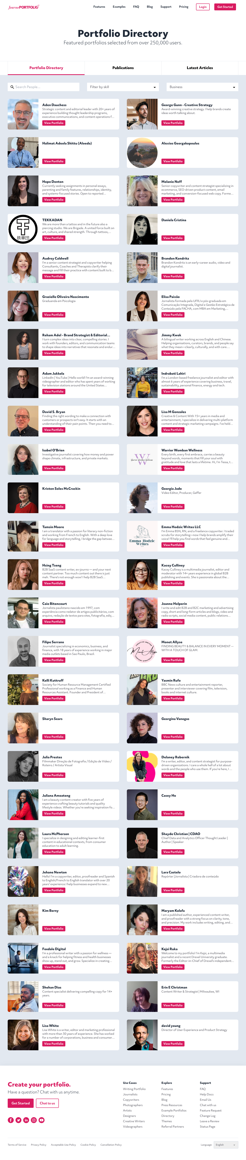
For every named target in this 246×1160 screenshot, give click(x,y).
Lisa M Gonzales (173, 412)
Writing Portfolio (134, 1089)
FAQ (136, 7)
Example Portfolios (173, 1110)
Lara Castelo (171, 872)
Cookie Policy (88, 1144)
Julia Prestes (52, 757)
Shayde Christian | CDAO (180, 834)
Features (99, 7)
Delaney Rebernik (175, 757)
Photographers (133, 1105)
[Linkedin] (26, 1120)
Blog (150, 7)
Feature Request (211, 1110)
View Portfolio (53, 123)
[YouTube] (41, 1120)
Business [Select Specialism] (202, 87)
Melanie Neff (171, 181)
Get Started (225, 7)
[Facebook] (11, 1120)
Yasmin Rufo (171, 680)
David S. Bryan (53, 412)
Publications (123, 67)
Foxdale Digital (54, 949)
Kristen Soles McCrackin (61, 488)
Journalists (130, 1094)
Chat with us (208, 1105)
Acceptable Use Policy (63, 1144)
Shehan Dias (51, 987)
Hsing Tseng (51, 565)
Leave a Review (209, 1121)
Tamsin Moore (53, 527)
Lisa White (50, 1025)
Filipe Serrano (53, 642)
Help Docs (207, 1094)
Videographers (132, 1127)
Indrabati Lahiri (173, 373)
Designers (129, 1116)
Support (165, 7)
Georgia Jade (171, 488)
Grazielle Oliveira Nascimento (65, 296)
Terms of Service (17, 1144)
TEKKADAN (52, 220)
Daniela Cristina (173, 220)
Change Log (207, 1116)
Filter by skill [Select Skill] (123, 87)
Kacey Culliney (173, 565)
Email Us (205, 1100)
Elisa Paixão (170, 296)
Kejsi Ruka (169, 949)
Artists (127, 1110)
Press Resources (171, 1105)
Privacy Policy (38, 1144)
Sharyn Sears (52, 718)
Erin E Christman (174, 987)
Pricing (183, 7)
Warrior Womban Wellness (181, 450)
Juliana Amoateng (56, 795)
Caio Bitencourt (54, 603)
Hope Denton (52, 181)
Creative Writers (134, 1121)
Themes (166, 1121)
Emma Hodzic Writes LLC (181, 527)
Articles (200, 67)
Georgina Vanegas (175, 718)
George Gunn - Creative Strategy (187, 105)
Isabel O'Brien (53, 450)
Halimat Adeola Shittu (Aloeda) (67, 143)
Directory (46, 67)
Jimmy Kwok (171, 335)
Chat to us (47, 1103)
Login (203, 7)
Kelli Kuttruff (52, 680)
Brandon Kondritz (175, 258)
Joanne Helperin (174, 603)
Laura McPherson (55, 834)
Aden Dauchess (54, 105)
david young (170, 1025)
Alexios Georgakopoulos (180, 143)
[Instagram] (34, 1120)
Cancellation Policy (111, 1144)
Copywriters (131, 1100)
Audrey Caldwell (55, 258)
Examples (119, 7)
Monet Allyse (171, 642)
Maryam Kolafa (173, 910)
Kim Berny (50, 910)
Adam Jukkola (53, 373)
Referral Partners (172, 1127)
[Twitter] (18, 1120)
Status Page (207, 1127)
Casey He (168, 795)
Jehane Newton (54, 872)
